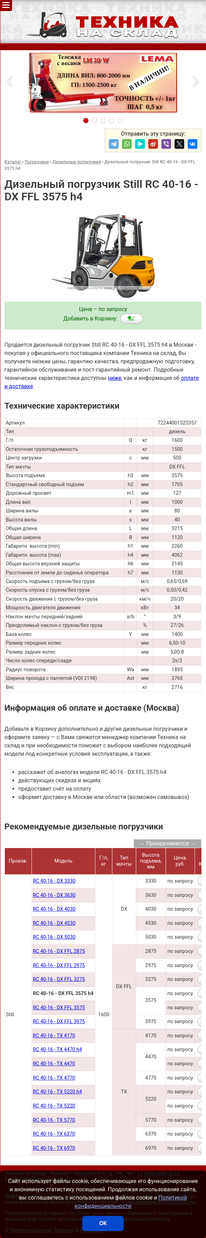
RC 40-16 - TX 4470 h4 (57, 1050)
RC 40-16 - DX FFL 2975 (59, 965)
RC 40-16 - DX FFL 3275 (59, 979)
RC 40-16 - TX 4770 (54, 1078)
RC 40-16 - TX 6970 (54, 1148)
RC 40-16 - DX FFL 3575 (59, 1008)
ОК (103, 1223)
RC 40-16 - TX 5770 (54, 1120)
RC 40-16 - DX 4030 (54, 909)
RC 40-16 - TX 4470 (54, 1064)
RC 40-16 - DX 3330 (54, 881)
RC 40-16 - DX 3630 (54, 895)
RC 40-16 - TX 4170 (54, 1036)
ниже (114, 378)
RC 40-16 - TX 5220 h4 (57, 1092)
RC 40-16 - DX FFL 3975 (59, 1022)
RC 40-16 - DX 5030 (54, 937)
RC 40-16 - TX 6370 (54, 1134)
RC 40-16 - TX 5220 (54, 1106)
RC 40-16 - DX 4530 (54, 923)
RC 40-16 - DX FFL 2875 (59, 951)
